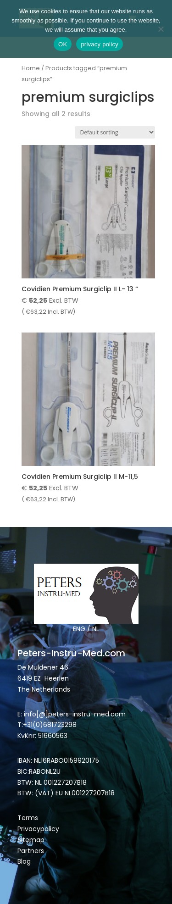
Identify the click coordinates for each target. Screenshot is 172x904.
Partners (30, 850)
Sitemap (31, 839)
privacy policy (99, 44)
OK (62, 44)
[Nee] (160, 28)
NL (95, 628)
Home (31, 68)
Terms (27, 817)
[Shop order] (115, 132)
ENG (79, 628)
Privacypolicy (38, 828)
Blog (24, 861)
